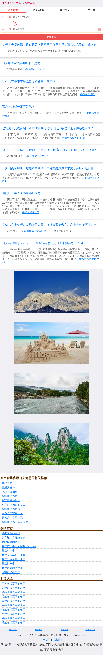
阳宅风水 (13, 630)
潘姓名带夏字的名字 (13, 596)
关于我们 (45, 639)
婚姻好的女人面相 (35, 69)
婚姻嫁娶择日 (87, 94)
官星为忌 (7, 483)
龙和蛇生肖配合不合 (13, 537)
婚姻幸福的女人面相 (35, 231)
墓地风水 (64, 630)
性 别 (6, 23)
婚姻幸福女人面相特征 (74, 137)
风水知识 (17, 3)
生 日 (6, 29)
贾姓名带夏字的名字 (13, 613)
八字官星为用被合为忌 (15, 522)
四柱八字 (29, 3)
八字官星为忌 (10, 496)
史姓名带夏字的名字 (13, 588)
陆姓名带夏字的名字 (13, 592)
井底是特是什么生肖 (13, 559)
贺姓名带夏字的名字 (13, 583)
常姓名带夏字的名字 (13, 622)
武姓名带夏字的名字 (13, 618)
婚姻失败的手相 (11, 533)
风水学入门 (90, 630)
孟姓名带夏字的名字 (13, 605)
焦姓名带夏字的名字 (13, 601)
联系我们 (58, 639)
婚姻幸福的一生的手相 (37, 156)
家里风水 (38, 630)
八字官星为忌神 (11, 509)
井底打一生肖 (10, 563)
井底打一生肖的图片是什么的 (19, 546)
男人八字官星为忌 (12, 517)
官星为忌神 (8, 487)
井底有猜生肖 (10, 550)
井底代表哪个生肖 (12, 568)
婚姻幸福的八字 (30, 212)
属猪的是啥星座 (11, 572)
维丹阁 (5, 3)
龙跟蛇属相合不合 (12, 542)
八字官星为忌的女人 (13, 504)
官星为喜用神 (10, 491)
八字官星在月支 (11, 500)
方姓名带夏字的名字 (13, 609)
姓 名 (6, 17)
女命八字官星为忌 (12, 513)
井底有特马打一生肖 (13, 555)
